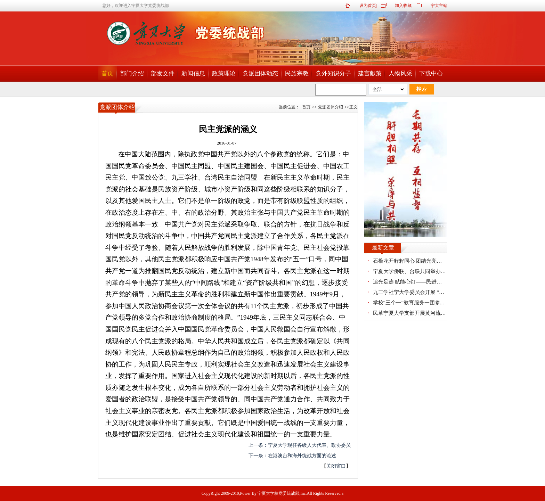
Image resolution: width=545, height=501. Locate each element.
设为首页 (367, 5)
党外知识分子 (333, 73)
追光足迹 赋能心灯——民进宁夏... (412, 282)
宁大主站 (439, 5)
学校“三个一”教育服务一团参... (408, 302)
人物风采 (400, 73)
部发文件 (162, 73)
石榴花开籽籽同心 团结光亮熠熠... (412, 261)
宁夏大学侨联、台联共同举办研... (411, 271)
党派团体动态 (260, 73)
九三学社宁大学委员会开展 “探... (410, 292)
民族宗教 (297, 73)
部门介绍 (132, 73)
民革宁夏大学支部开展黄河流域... (411, 313)
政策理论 (224, 73)
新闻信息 (193, 73)
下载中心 (431, 73)
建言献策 (370, 73)
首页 (107, 73)
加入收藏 (403, 5)
